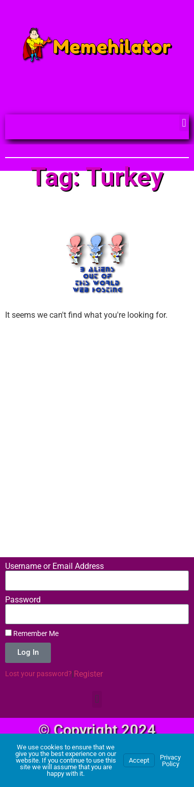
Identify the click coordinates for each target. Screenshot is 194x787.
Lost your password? (38, 674)
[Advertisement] (97, 429)
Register (88, 674)
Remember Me (32, 633)
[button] (184, 122)
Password (23, 600)
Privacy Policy (170, 760)
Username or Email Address (54, 566)
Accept (139, 760)
